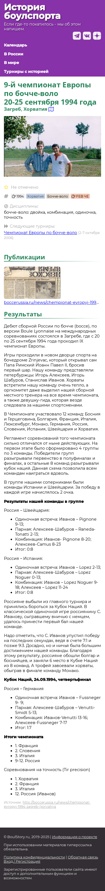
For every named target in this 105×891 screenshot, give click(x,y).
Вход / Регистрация (22, 861)
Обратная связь (83, 857)
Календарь (15, 45)
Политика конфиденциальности (34, 857)
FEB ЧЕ (80, 196)
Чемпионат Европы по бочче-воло (40, 232)
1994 (18, 196)
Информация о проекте (74, 837)
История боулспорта (32, 11)
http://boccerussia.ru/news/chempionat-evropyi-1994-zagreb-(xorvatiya (47, 804)
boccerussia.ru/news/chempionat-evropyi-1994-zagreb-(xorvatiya (52, 302)
